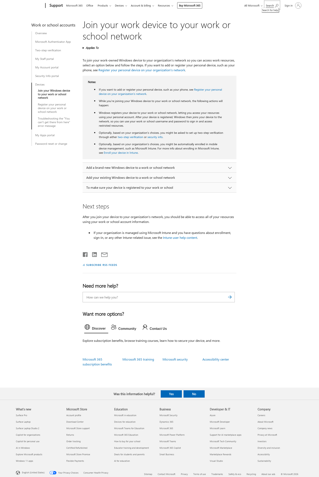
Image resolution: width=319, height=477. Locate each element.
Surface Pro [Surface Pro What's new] (21, 415)
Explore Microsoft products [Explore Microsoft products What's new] (29, 454)
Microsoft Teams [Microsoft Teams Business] (168, 441)
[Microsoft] (30, 5)
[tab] (96, 328)
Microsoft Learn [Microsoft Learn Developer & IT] (217, 428)
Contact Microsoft (166, 474)
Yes (171, 394)
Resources (168, 5)
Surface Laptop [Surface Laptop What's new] (23, 421)
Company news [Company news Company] (265, 428)
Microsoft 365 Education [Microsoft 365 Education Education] (126, 434)
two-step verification (130, 137)
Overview (41, 33)
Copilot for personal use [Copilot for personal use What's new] (27, 441)
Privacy (184, 474)
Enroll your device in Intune (121, 153)
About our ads (268, 474)
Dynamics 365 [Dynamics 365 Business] (166, 421)
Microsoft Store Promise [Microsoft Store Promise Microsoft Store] (78, 454)
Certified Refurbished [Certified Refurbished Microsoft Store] (76, 447)
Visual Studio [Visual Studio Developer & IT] (216, 460)
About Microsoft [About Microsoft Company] (265, 421)
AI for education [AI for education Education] (122, 460)
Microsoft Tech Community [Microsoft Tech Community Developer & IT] (223, 441)
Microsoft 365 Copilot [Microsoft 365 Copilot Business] (170, 447)
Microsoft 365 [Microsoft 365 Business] (166, 428)
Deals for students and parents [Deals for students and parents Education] (129, 454)
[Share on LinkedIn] (92, 253)
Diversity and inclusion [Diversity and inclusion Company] (269, 447)
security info (155, 137)
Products (104, 5)
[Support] (55, 5)
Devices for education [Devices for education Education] (124, 421)
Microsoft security (175, 359)
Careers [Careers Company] (261, 415)
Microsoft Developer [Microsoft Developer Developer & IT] (220, 421)
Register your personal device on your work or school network (52, 108)
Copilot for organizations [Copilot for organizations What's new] (28, 434)
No (194, 394)
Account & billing (144, 5)
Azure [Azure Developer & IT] (212, 415)
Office (90, 5)
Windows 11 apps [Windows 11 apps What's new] (24, 460)
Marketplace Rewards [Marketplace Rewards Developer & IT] (220, 454)
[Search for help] (272, 5)
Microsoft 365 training (138, 359)
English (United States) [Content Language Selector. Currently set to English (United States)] (33, 472)
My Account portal (46, 67)
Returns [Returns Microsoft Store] (70, 434)
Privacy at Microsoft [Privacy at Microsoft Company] (267, 434)
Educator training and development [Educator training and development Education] (131, 447)
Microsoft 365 (74, 5)
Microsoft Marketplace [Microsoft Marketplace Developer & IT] (221, 447)
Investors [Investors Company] (262, 441)
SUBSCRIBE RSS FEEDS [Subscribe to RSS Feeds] (101, 264)
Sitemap (148, 474)
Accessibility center (215, 359)
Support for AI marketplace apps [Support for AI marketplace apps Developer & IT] (225, 434)
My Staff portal (44, 59)
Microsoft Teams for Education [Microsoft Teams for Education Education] (129, 428)
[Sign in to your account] (292, 5)
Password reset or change (51, 144)
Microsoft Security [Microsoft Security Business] (168, 415)
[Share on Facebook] (85, 253)
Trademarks (217, 474)
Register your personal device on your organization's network (141, 70)
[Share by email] (102, 253)
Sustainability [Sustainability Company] (264, 460)
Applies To (92, 48)
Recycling (251, 474)
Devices (121, 5)
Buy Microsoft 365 (193, 5)
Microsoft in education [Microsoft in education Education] (125, 415)
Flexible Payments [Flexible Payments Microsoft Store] (75, 460)
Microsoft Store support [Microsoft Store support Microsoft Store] (78, 428)
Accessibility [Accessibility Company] (264, 454)
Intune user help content (180, 237)
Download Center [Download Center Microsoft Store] (75, 421)
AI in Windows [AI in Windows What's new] (23, 447)
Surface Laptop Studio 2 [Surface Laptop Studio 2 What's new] (27, 428)
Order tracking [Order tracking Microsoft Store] (73, 441)
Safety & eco (234, 474)
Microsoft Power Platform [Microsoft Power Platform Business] (172, 434)
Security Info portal (47, 76)
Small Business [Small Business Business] (167, 454)
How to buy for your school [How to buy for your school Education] (127, 441)
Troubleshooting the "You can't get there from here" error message (54, 122)
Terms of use (199, 474)
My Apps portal (45, 135)
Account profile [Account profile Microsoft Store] (73, 415)
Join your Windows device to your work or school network (54, 94)
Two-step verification (48, 50)
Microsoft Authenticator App (53, 42)
